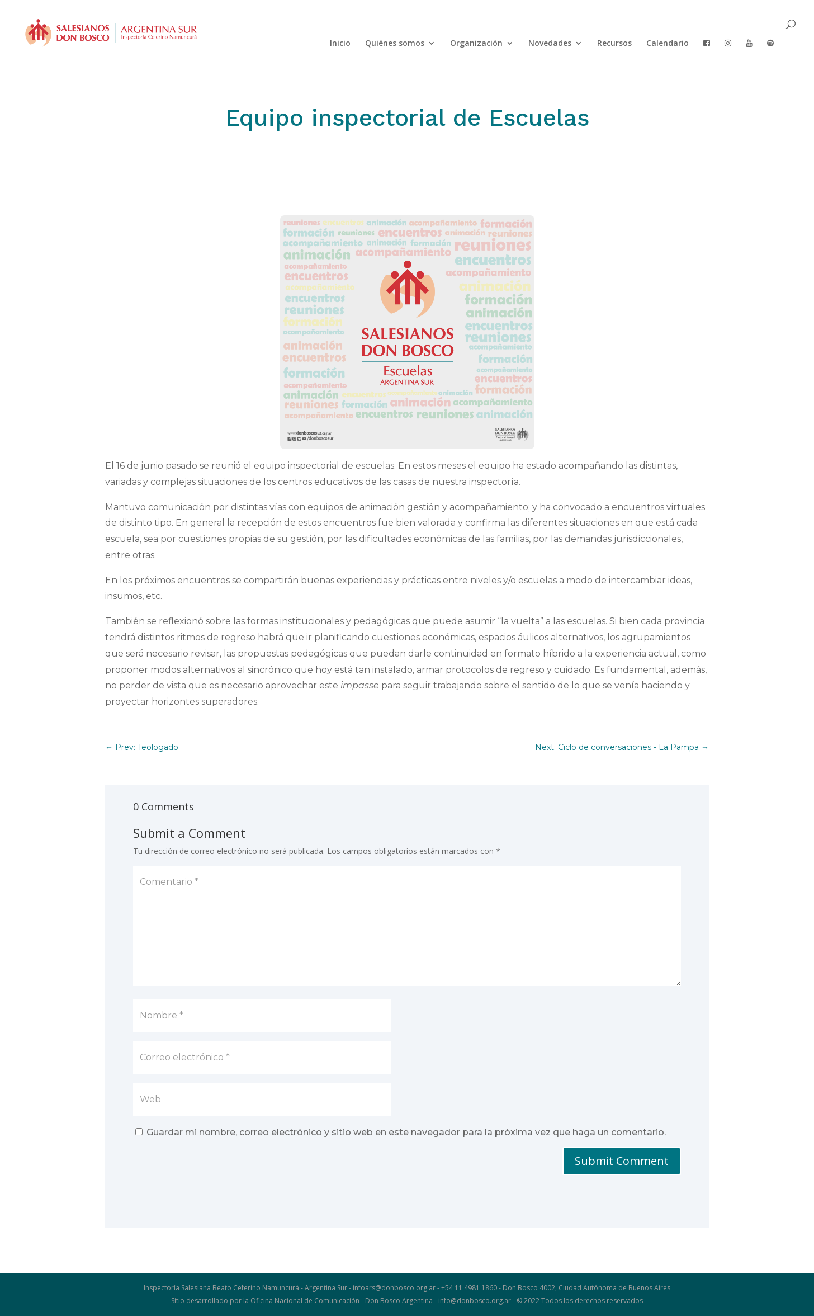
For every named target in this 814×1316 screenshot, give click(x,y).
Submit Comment (622, 1160)
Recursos (614, 43)
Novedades (549, 43)
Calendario (667, 43)
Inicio (340, 43)
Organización (476, 43)
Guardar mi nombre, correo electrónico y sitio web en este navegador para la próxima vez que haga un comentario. (406, 1132)
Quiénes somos (394, 43)
